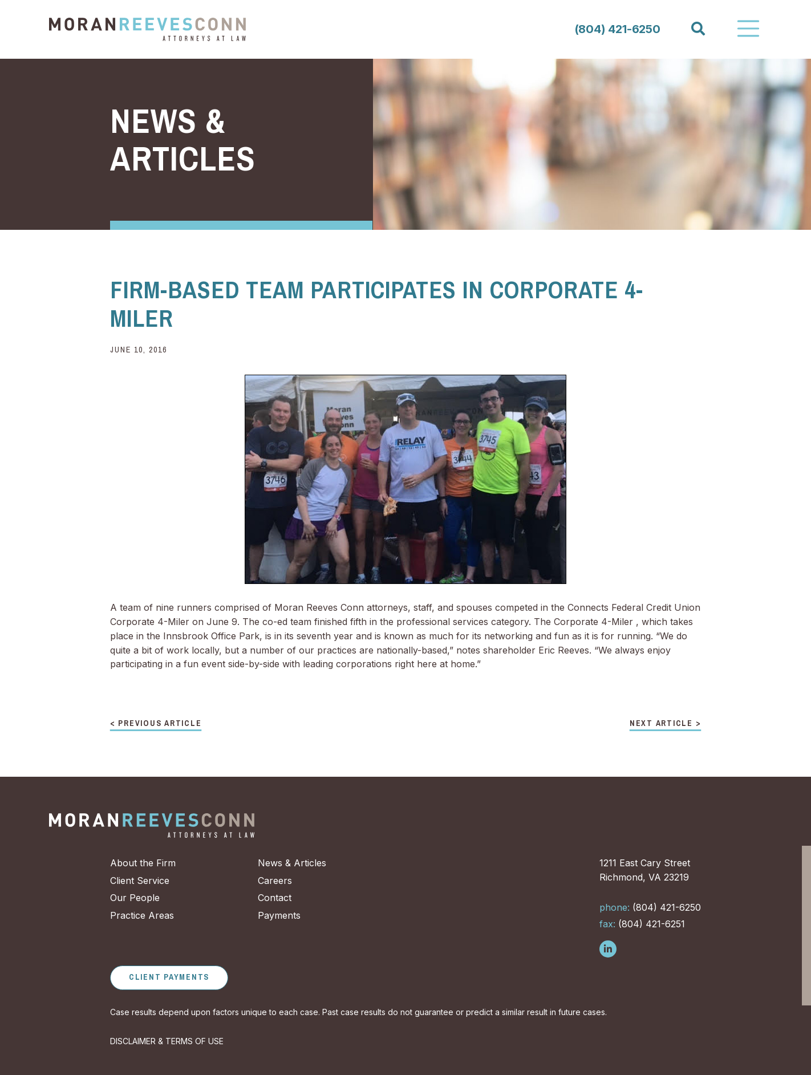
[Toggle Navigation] (748, 28)
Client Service (139, 880)
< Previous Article (156, 723)
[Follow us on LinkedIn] (608, 949)
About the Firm (143, 863)
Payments (279, 915)
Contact (274, 897)
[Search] (697, 29)
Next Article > (665, 723)
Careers (275, 880)
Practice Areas (142, 915)
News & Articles (292, 863)
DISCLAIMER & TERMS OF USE (167, 1041)
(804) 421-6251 (642, 924)
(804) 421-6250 (617, 29)
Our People (135, 897)
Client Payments (169, 977)
